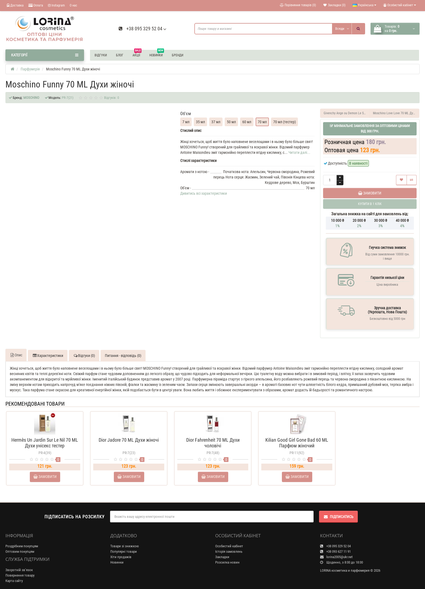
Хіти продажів (120, 551)
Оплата (35, 5)
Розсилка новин (227, 557)
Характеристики (47, 350)
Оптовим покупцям (19, 546)
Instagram (56, 5)
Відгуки (101, 55)
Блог (119, 55)
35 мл (200, 122)
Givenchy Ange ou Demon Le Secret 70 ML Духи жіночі (347, 113)
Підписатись (338, 511)
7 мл (185, 122)
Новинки (156, 54)
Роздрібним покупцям (21, 541)
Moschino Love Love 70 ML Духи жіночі (396, 113)
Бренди (177, 55)
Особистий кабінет (229, 541)
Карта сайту (14, 575)
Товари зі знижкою (124, 541)
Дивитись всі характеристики (203, 193)
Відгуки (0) (84, 350)
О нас (73, 5)
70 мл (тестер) (284, 122)
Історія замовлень (228, 546)
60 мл (246, 122)
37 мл (215, 122)
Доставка (15, 5)
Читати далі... (299, 152)
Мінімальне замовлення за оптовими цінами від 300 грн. (370, 128)
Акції (137, 54)
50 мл (231, 122)
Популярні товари (123, 546)
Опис (16, 349)
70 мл (262, 122)
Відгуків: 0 (111, 98)
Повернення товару (19, 570)
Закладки (222, 551)
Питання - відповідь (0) (123, 350)
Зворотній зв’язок (19, 564)
